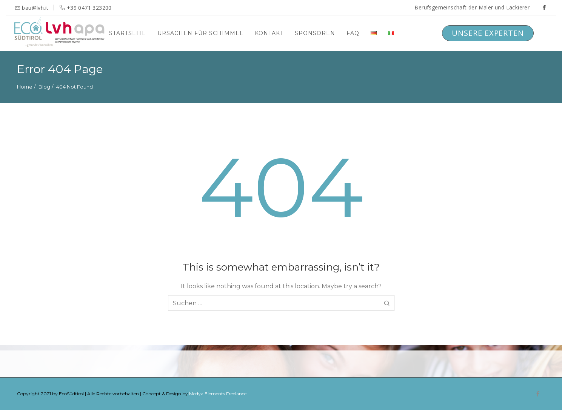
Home (24, 87)
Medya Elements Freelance (217, 393)
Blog (44, 87)
